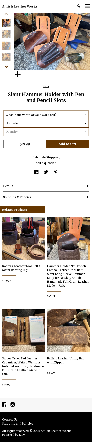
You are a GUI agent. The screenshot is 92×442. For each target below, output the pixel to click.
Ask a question (46, 163)
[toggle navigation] (87, 6)
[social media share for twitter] (46, 172)
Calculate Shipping (46, 157)
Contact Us (9, 419)
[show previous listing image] (6, 14)
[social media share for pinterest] (56, 172)
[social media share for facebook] (36, 172)
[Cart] (78, 7)
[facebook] (4, 405)
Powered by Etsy (13, 434)
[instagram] (12, 405)
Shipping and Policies (17, 423)
